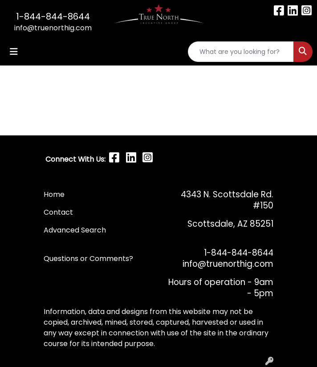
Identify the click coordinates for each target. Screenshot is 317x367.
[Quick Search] (241, 51)
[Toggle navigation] (13, 51)
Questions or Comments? (88, 258)
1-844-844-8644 (53, 16)
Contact (59, 212)
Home (54, 194)
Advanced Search (75, 230)
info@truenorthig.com (53, 28)
